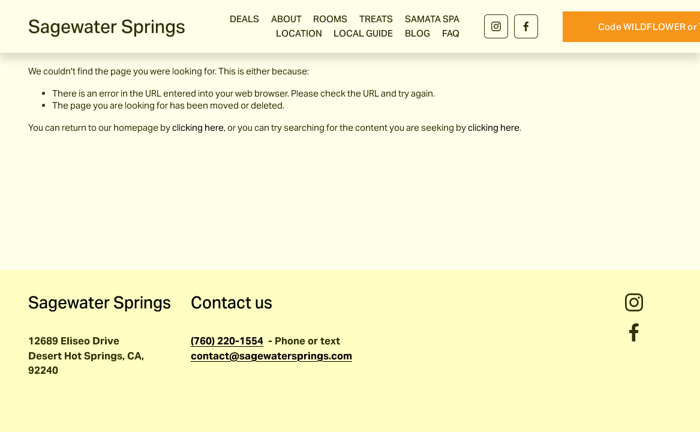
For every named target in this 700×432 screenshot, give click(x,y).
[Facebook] (526, 26)
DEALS (244, 19)
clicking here (198, 127)
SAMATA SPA (432, 19)
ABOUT (286, 19)
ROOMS (330, 19)
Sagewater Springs (106, 26)
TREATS (376, 19)
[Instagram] (496, 26)
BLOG (417, 33)
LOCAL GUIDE (363, 33)
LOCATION (299, 33)
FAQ (450, 33)
